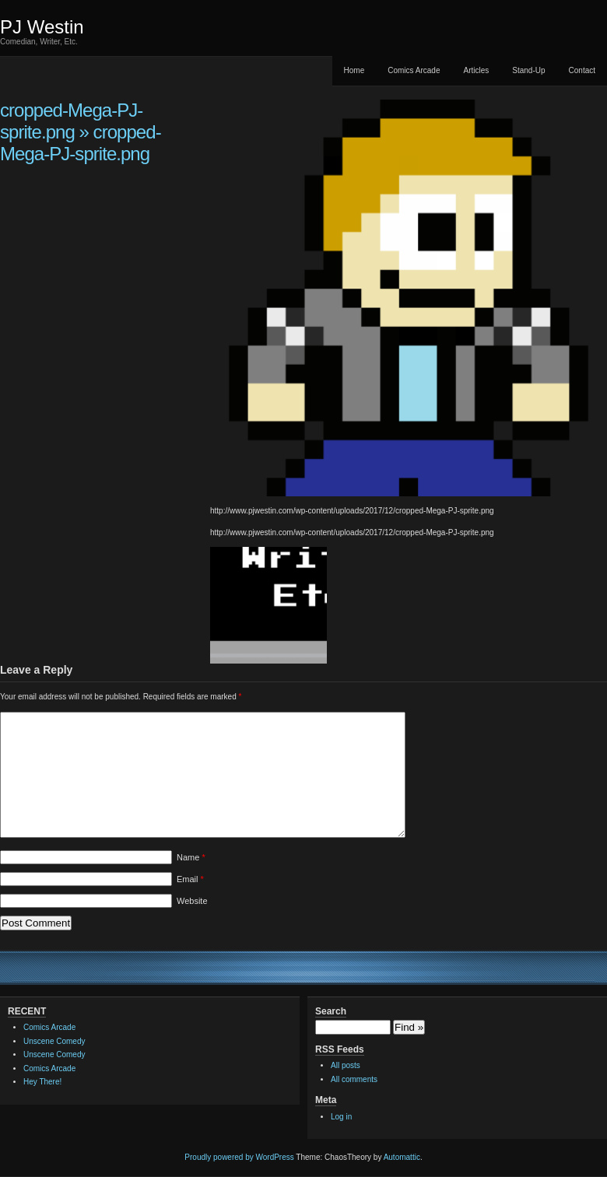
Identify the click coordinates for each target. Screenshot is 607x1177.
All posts (345, 1065)
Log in (341, 1116)
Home (354, 70)
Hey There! (42, 1081)
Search (330, 1011)
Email (190, 879)
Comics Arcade (414, 70)
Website (192, 901)
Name (191, 857)
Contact (582, 70)
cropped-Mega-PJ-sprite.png (71, 121)
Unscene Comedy (54, 1041)
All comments (354, 1079)
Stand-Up (528, 70)
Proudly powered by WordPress (238, 1157)
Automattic (402, 1157)
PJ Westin (42, 26)
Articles (476, 70)
